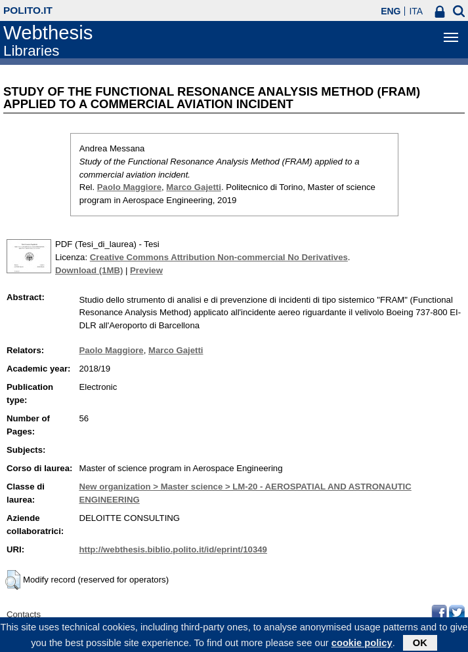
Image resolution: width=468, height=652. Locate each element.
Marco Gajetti (193, 187)
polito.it (28, 10)
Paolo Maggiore (129, 187)
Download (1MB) (89, 270)
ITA (416, 11)
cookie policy (362, 645)
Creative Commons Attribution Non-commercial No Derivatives (219, 257)
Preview (146, 270)
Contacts (24, 614)
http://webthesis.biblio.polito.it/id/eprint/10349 (172, 549)
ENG (390, 11)
